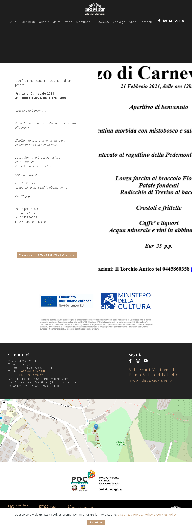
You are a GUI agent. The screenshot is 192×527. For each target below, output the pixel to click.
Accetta (96, 522)
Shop (133, 25)
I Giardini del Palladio (48, 507)
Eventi (68, 25)
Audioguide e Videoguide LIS (80, 507)
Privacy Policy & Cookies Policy (151, 380)
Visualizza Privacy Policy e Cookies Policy (147, 514)
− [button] (4, 407)
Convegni (119, 25)
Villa (13, 25)
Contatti (146, 25)
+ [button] (4, 403)
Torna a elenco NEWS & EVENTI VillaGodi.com (47, 255)
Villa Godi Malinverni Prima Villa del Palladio (153, 372)
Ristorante (102, 25)
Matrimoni (83, 25)
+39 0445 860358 (33, 371)
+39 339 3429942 (31, 375)
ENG (181, 24)
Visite (56, 25)
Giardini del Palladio (34, 25)
